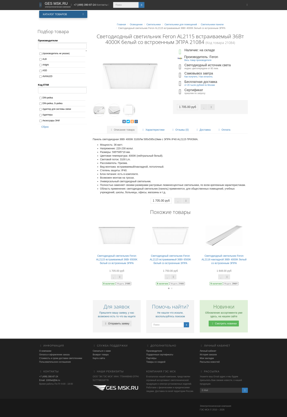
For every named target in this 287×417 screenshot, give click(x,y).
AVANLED (47, 76)
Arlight (45, 64)
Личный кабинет (208, 351)
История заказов (208, 354)
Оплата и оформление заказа (54, 354)
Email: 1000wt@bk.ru (49, 380)
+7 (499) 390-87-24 (48, 376)
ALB (44, 59)
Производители (154, 351)
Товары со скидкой (155, 362)
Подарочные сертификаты (159, 354)
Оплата (223, 129)
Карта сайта (99, 358)
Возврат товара (101, 354)
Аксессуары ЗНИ (51, 120)
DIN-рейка (47, 97)
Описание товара (122, 129)
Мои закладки (207, 358)
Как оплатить (206, 76)
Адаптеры (47, 114)
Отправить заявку (116, 323)
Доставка (202, 129)
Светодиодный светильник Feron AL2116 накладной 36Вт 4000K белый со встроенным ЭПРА (224, 259)
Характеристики (153, 129)
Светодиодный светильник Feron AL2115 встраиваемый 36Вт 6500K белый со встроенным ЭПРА (116, 259)
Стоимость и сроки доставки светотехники (60, 358)
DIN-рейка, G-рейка (52, 103)
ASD (44, 70)
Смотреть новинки (224, 323)
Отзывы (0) (180, 129)
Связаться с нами (102, 351)
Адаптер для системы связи (56, 109)
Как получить (191, 76)
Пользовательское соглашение (55, 362)
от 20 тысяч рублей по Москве (199, 85)
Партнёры (151, 358)
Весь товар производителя (197, 60)
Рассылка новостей (210, 362)
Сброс (44, 126)
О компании (45, 351)
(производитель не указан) (56, 53)
